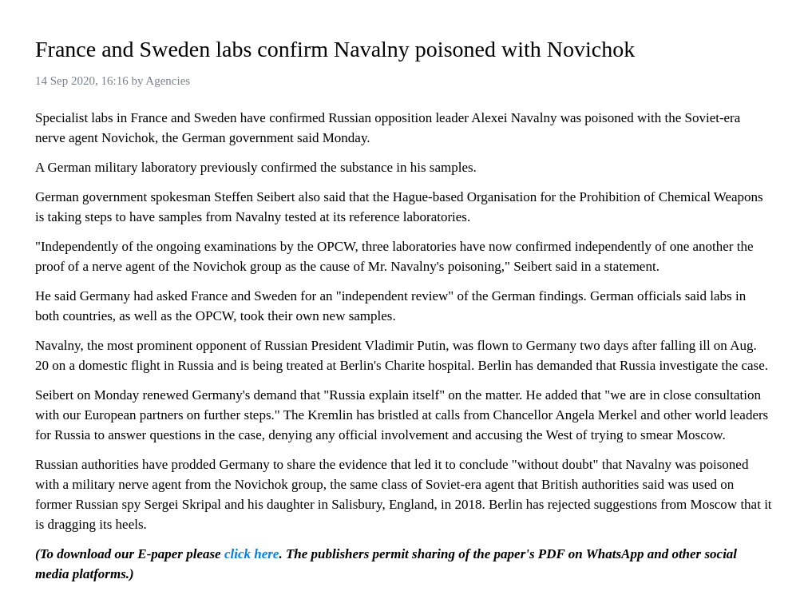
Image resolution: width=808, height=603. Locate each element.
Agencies (167, 80)
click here (251, 553)
